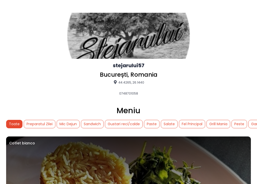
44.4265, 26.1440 (128, 82)
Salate (169, 123)
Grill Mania (218, 123)
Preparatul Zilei (40, 123)
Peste (239, 123)
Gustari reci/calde (124, 123)
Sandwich (92, 123)
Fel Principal (192, 123)
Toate (14, 123)
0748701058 (128, 93)
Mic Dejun (68, 123)
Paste (152, 123)
